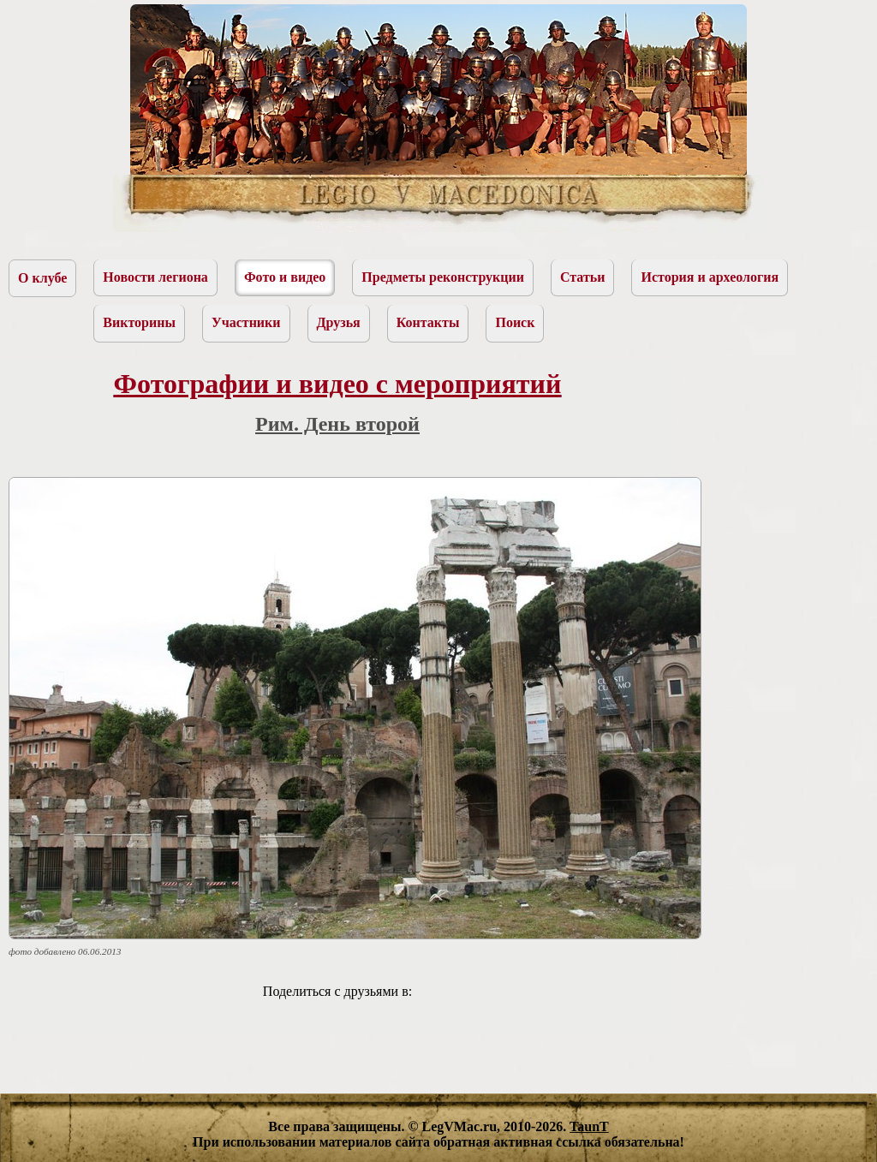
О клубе (42, 278)
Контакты (428, 322)
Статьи (583, 277)
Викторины (139, 322)
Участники (246, 322)
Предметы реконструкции (442, 277)
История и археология (710, 277)
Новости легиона (155, 277)
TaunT (589, 1126)
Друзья (339, 322)
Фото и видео (284, 277)
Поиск (514, 322)
